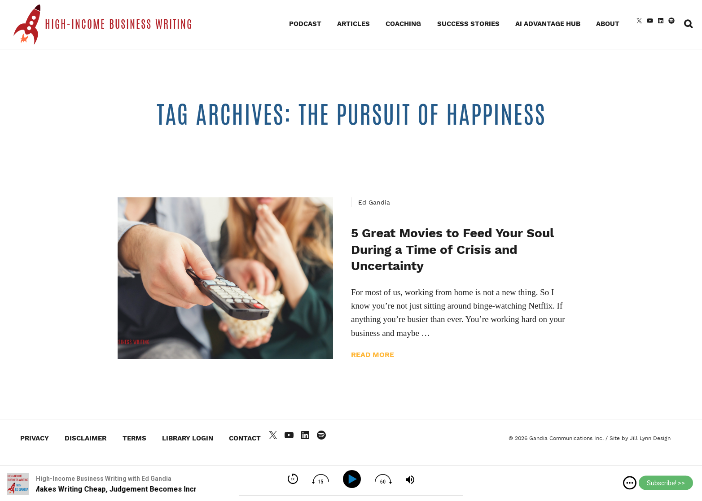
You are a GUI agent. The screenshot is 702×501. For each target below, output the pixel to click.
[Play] (353, 479)
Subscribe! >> (666, 483)
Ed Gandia (374, 202)
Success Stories (468, 24)
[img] (629, 483)
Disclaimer (85, 438)
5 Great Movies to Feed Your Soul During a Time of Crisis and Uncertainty (452, 249)
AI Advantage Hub (547, 24)
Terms (134, 438)
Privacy (34, 438)
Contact (245, 438)
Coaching (403, 24)
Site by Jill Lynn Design (640, 438)
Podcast (305, 24)
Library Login (187, 438)
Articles (353, 24)
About (607, 24)
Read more (372, 354)
